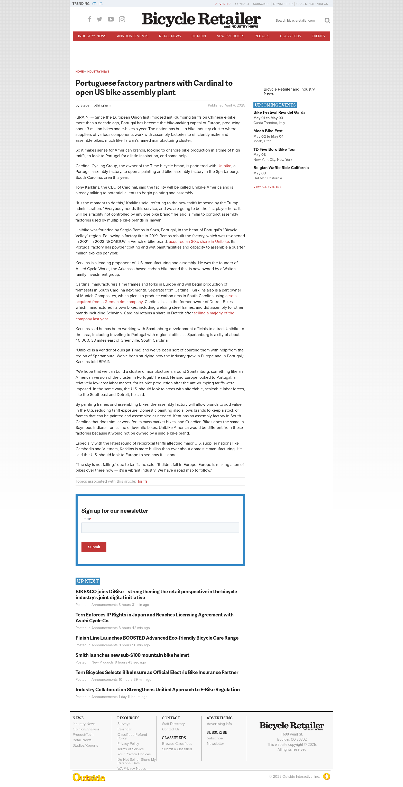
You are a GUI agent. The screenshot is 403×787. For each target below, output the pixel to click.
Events (318, 36)
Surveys (123, 724)
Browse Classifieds (177, 744)
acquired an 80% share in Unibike (199, 241)
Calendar (124, 729)
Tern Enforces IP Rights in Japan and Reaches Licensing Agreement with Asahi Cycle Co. (155, 617)
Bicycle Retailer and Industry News (289, 91)
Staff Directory (173, 724)
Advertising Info (219, 724)
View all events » (267, 187)
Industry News (92, 36)
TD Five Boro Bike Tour (274, 149)
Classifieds (290, 36)
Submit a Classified (177, 749)
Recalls (262, 36)
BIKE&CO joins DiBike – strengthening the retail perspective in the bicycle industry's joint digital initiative (156, 594)
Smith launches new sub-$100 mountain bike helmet (132, 654)
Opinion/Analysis (86, 729)
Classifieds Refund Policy (132, 736)
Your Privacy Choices (134, 754)
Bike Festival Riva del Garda (279, 112)
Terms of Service (130, 749)
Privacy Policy (128, 743)
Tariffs (98, 4)
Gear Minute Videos (312, 4)
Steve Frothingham (95, 105)
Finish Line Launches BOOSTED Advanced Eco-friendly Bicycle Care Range (157, 637)
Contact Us (171, 729)
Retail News (170, 36)
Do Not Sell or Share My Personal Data (136, 761)
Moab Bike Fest (267, 131)
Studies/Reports (85, 745)
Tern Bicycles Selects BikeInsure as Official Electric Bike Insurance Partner (157, 672)
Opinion (198, 36)
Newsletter (282, 4)
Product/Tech (83, 735)
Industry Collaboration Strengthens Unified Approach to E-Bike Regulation (158, 689)
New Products (230, 36)
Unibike (224, 166)
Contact (242, 4)
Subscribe (261, 4)
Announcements (132, 36)
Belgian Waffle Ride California (281, 167)
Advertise (223, 4)
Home (80, 71)
